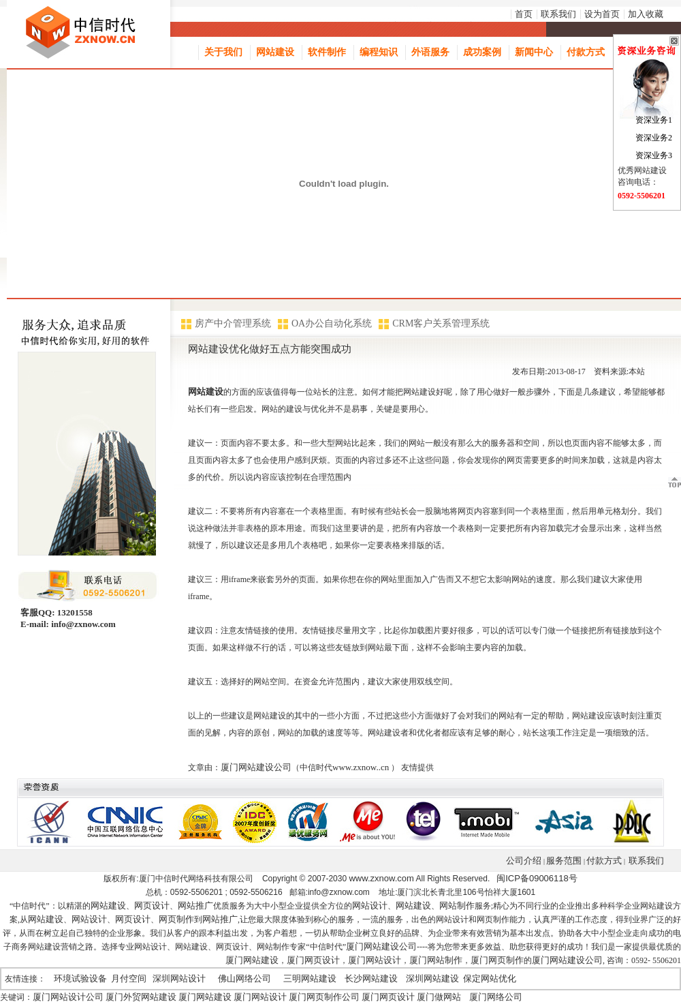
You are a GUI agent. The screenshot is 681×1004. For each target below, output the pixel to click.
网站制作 (457, 905)
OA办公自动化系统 (331, 323)
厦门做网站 (439, 997)
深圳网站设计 (179, 978)
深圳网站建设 (432, 978)
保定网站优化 (489, 978)
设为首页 (602, 14)
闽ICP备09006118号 (536, 878)
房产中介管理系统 (233, 323)
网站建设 (275, 52)
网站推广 (195, 905)
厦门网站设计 (374, 960)
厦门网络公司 (495, 997)
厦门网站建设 (252, 960)
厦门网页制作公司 (324, 997)
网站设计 (369, 905)
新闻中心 (534, 52)
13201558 (74, 612)
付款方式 (586, 52)
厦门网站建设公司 (256, 767)
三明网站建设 (309, 978)
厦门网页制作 (497, 960)
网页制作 (176, 919)
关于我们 (223, 52)
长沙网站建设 (371, 978)
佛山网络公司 (244, 978)
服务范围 (564, 860)
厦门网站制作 (435, 960)
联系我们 (558, 14)
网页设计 (152, 905)
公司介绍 (523, 860)
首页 (524, 14)
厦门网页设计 (313, 960)
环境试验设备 (80, 978)
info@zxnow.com (82, 624)
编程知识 (379, 52)
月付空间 (128, 978)
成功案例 (482, 52)
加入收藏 (645, 14)
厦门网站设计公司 (68, 997)
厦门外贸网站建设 (141, 997)
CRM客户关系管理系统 (441, 323)
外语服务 (430, 52)
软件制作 (327, 52)
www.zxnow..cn (360, 767)
